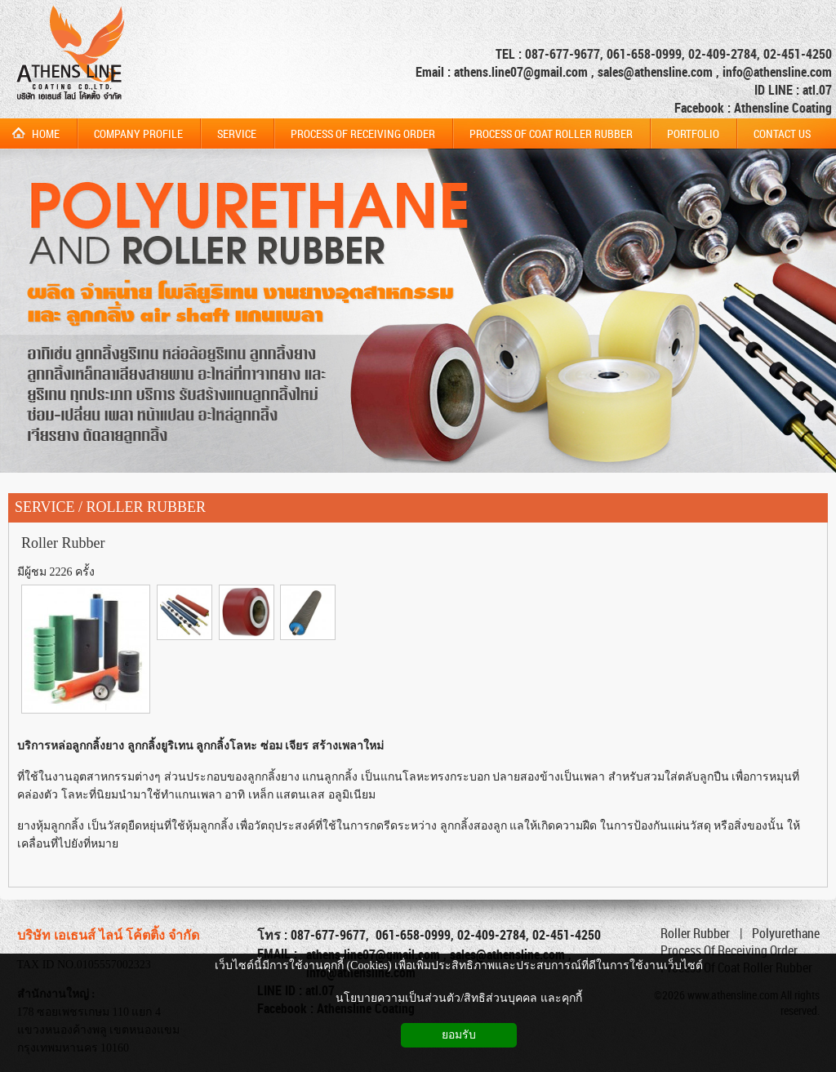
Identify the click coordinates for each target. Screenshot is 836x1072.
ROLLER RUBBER (147, 507)
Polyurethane (786, 933)
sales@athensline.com (655, 72)
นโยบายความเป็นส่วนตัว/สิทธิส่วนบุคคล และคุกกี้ (458, 998)
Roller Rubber (62, 543)
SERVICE (45, 507)
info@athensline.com (777, 72)
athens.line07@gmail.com (522, 72)
